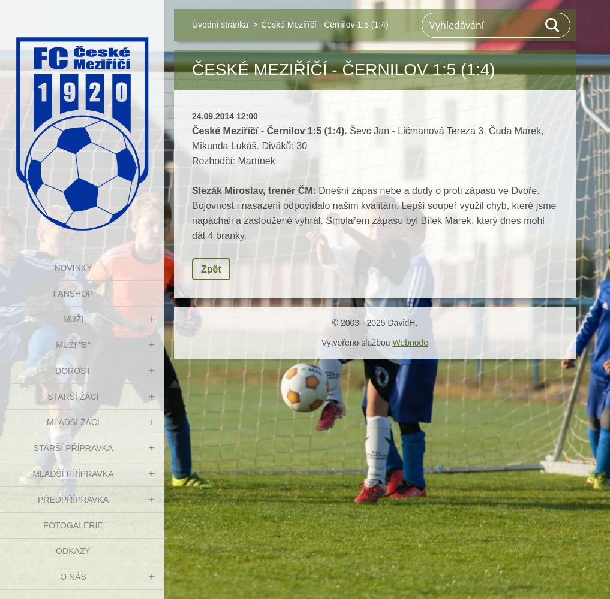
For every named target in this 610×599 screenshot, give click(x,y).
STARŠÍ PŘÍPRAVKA (73, 448)
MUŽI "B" (73, 345)
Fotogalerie (73, 525)
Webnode (410, 342)
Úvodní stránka (220, 24)
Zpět (211, 269)
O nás (73, 577)
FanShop (73, 293)
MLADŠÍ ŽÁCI (73, 422)
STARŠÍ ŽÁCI (72, 396)
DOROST (73, 371)
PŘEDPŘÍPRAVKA (73, 499)
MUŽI (73, 319)
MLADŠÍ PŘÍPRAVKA (72, 474)
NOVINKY (73, 268)
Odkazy (73, 551)
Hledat (553, 25)
